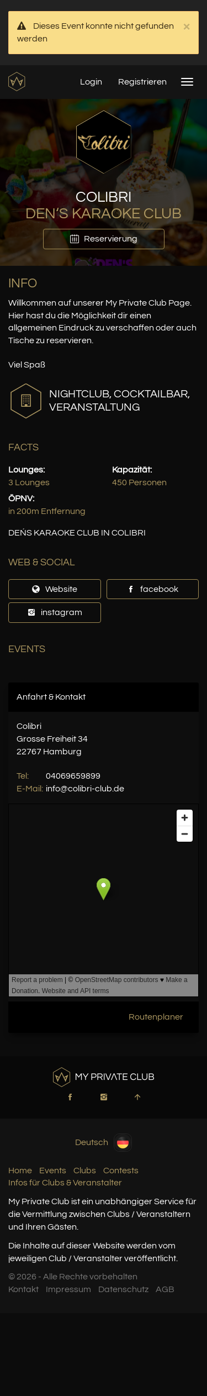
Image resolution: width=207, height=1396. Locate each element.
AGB (165, 1289)
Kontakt (23, 1289)
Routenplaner (156, 1016)
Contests (121, 1170)
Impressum (68, 1289)
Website (54, 589)
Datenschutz (123, 1289)
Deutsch (103, 1142)
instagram (54, 612)
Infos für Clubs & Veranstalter (65, 1182)
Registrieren (142, 81)
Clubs (84, 1170)
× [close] (186, 26)
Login (91, 81)
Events (52, 1170)
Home (20, 1170)
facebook (152, 589)
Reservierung (103, 238)
